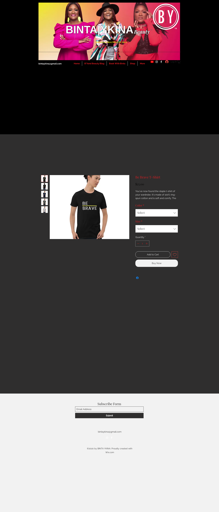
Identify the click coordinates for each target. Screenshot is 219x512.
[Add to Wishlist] (175, 254)
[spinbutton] (142, 243)
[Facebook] (161, 61)
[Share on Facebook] (137, 278)
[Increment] (147, 243)
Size (138, 221)
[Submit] (109, 415)
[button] (132, 63)
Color (139, 205)
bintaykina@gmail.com (50, 63)
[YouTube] (152, 61)
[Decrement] (138, 243)
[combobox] (156, 213)
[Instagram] (156, 61)
